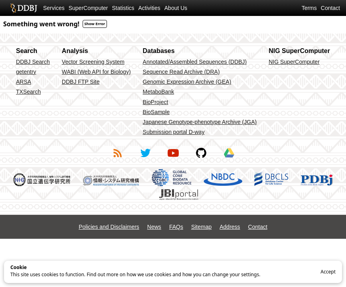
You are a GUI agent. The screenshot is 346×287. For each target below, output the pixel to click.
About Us (176, 8)
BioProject (155, 102)
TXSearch (28, 91)
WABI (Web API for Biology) (96, 72)
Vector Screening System (93, 62)
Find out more (102, 274)
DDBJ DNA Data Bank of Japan (23, 8)
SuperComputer (88, 8)
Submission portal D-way (174, 132)
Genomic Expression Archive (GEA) (187, 82)
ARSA (23, 82)
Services (54, 8)
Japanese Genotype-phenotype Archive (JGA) (200, 122)
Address (229, 227)
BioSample (156, 112)
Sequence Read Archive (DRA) (181, 72)
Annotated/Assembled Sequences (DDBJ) (195, 62)
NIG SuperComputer (294, 62)
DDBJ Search (33, 62)
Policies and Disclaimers (109, 227)
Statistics (123, 8)
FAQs (176, 227)
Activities (149, 8)
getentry (26, 72)
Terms (309, 8)
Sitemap (201, 227)
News (154, 227)
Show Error (94, 23)
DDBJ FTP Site (81, 82)
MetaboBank (158, 91)
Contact (330, 8)
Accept (328, 271)
